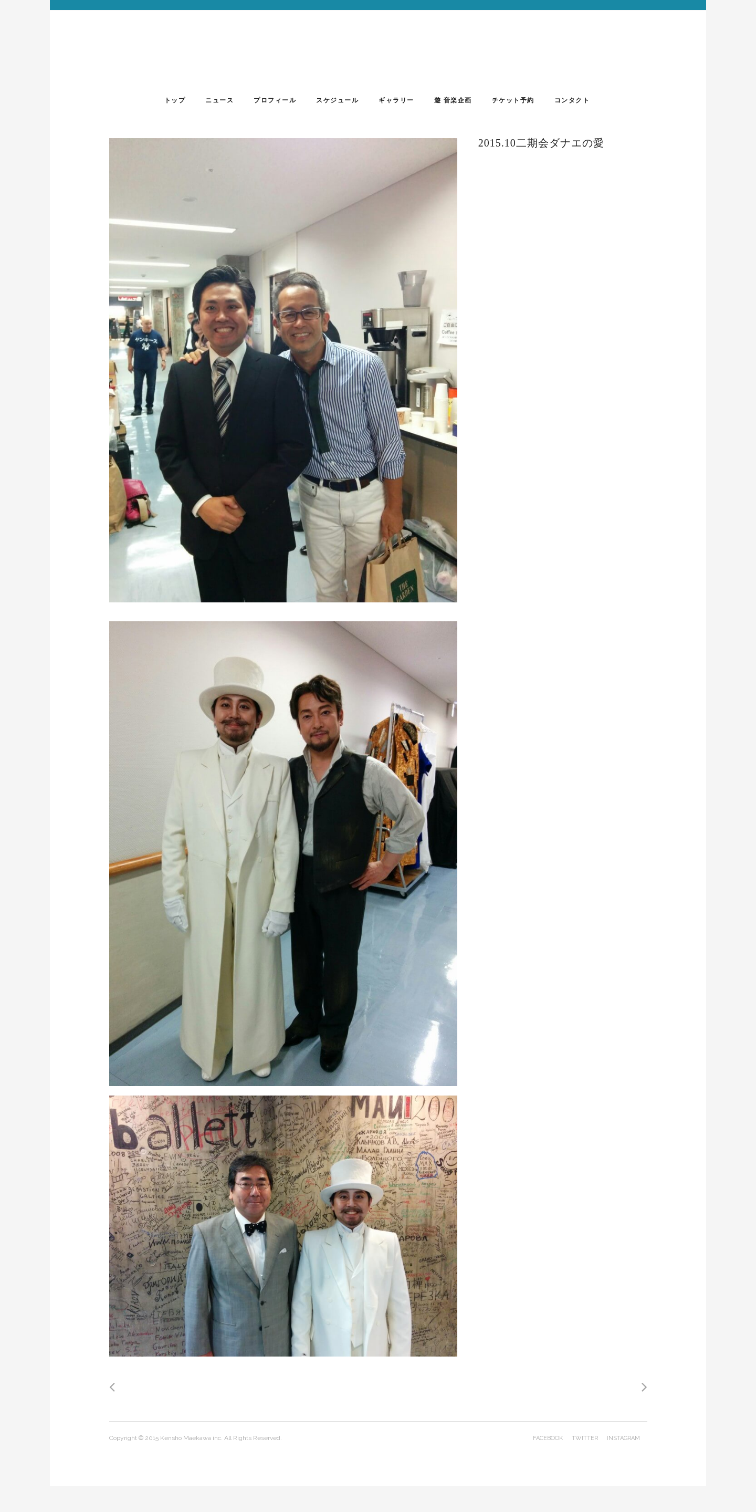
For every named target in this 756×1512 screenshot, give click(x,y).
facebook (548, 1438)
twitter (585, 1438)
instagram (623, 1438)
